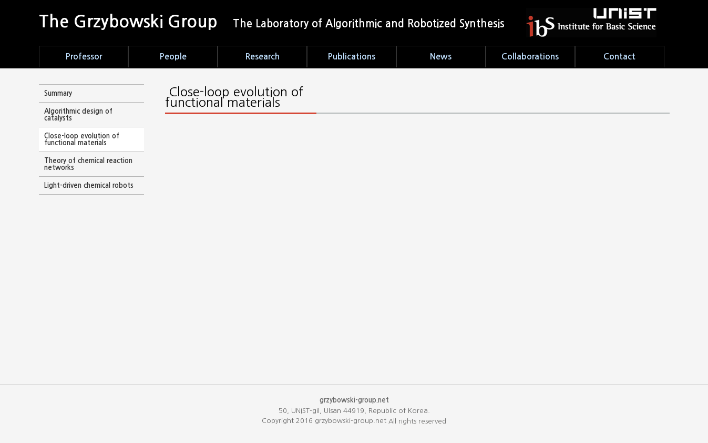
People (173, 57)
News (441, 57)
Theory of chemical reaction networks (88, 164)
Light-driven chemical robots (89, 185)
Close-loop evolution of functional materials (81, 139)
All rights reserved (417, 421)
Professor (83, 57)
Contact (619, 57)
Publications (351, 57)
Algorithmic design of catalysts (78, 115)
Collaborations (530, 57)
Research (262, 57)
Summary (58, 93)
